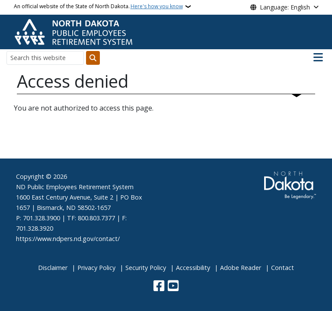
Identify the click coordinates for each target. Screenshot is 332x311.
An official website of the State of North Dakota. (98, 6)
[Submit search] (93, 58)
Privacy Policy (96, 267)
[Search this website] (45, 57)
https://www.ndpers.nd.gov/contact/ (68, 239)
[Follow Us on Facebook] (158, 286)
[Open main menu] (318, 57)
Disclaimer (52, 267)
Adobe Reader (240, 267)
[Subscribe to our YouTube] (173, 286)
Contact (282, 267)
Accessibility (193, 267)
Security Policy (145, 267)
